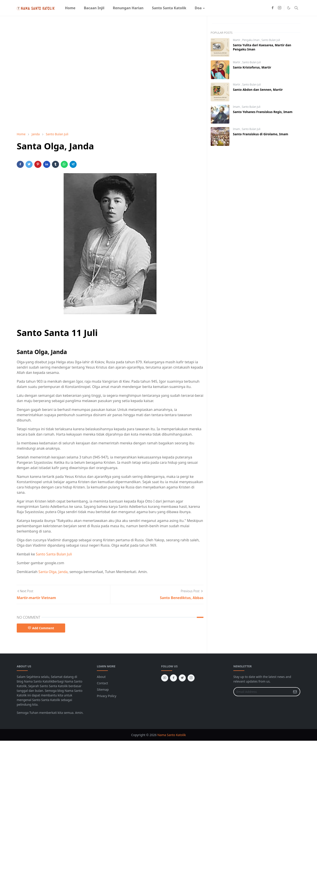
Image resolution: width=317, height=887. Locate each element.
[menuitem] (70, 8)
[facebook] (272, 8)
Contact (102, 683)
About (101, 677)
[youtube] (164, 677)
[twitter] (182, 677)
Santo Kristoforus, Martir (252, 67)
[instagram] (279, 8)
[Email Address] (262, 692)
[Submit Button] (295, 692)
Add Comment (41, 628)
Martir (237, 40)
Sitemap (103, 689)
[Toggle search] (296, 8)
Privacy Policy (106, 696)
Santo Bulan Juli (271, 40)
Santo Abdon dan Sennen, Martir (258, 89)
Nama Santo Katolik (171, 735)
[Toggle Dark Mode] (288, 7)
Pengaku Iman (251, 40)
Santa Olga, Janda (53, 571)
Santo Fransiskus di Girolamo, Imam (260, 134)
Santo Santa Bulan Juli (54, 554)
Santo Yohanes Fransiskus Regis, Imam (262, 112)
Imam (237, 107)
